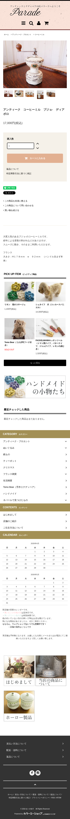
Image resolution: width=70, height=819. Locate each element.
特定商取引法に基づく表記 (18, 173)
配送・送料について (40, 794)
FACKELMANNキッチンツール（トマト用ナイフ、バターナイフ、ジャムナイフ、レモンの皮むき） (50, 344)
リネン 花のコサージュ (15, 304)
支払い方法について (23, 794)
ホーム (6, 34)
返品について (12, 169)
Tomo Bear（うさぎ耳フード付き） (18, 343)
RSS (53, 798)
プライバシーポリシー (40, 798)
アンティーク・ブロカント (21, 34)
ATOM (58, 798)
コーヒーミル (39, 34)
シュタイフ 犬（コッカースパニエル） (50, 306)
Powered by (35, 814)
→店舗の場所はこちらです (19, 627)
